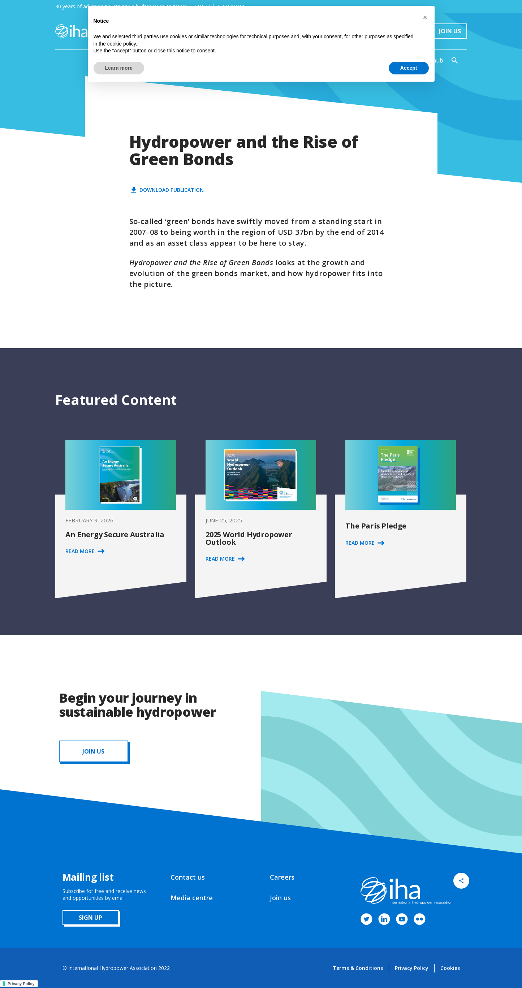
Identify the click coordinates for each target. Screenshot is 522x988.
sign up (90, 918)
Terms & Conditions (358, 968)
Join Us (450, 31)
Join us (280, 897)
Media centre (192, 897)
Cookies (450, 968)
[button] (425, 17)
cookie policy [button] (121, 44)
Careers (282, 877)
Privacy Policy (411, 968)
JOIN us (93, 751)
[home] (71, 31)
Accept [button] (408, 68)
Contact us (188, 877)
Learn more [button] (119, 68)
